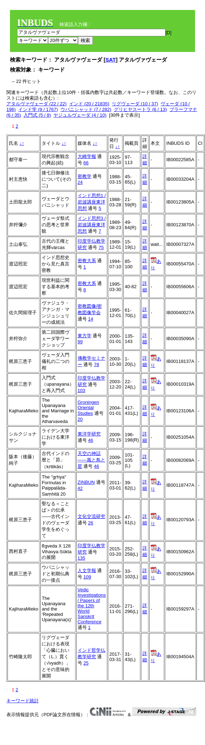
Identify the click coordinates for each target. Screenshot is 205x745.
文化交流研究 (91, 516)
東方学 (84, 335)
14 (90, 319)
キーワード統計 (22, 700)
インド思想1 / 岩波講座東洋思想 (92, 202)
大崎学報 (87, 156)
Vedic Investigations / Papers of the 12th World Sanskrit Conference (92, 605)
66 (85, 162)
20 (80, 419)
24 (80, 182)
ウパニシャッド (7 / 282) (86, 109)
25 (85, 663)
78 (96, 364)
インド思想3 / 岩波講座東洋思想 (92, 225)
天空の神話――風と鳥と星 (91, 460)
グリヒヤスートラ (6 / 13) (140, 109)
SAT (110, 60)
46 (90, 440)
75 (101, 247)
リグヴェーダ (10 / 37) (135, 103)
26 (90, 522)
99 (80, 341)
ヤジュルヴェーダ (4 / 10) (79, 115)
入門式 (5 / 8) (37, 115)
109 (87, 577)
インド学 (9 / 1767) (38, 109)
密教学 (84, 176)
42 (80, 488)
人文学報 (87, 570)
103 (81, 390)
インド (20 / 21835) (89, 103)
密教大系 (87, 260)
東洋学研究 (89, 434)
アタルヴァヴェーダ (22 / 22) (36, 103)
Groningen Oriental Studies (88, 408)
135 (81, 558)
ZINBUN (86, 482)
